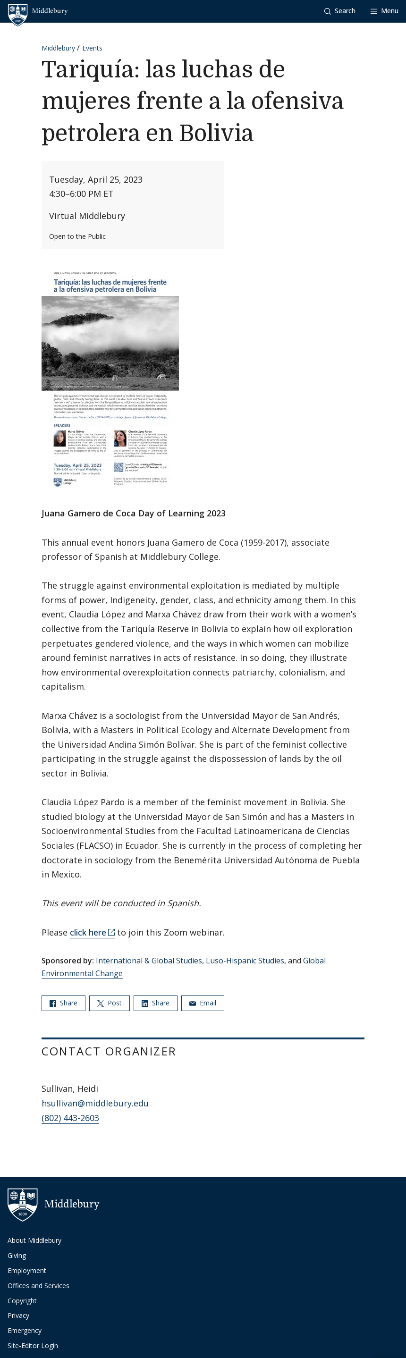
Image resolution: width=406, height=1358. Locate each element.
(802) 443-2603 (70, 1117)
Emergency (25, 1330)
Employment (27, 1270)
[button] (340, 11)
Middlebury (58, 47)
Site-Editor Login (33, 1345)
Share (63, 1002)
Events (92, 47)
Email (202, 1002)
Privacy (18, 1315)
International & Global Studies (149, 960)
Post (109, 1002)
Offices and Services (38, 1285)
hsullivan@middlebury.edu (95, 1103)
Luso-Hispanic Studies (245, 960)
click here (88, 932)
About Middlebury (34, 1240)
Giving (17, 1255)
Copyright (22, 1300)
